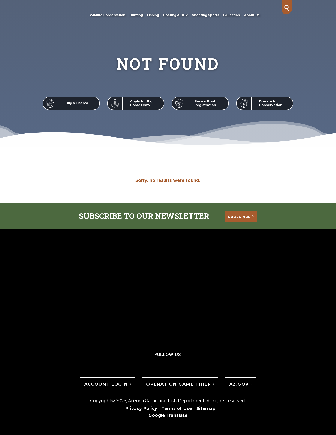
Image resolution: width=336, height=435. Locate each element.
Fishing (153, 15)
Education (231, 15)
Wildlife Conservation (107, 15)
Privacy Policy (141, 408)
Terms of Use (177, 408)
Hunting (136, 15)
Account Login (106, 384)
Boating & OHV (175, 15)
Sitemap (206, 408)
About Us (251, 15)
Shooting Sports (205, 15)
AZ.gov (239, 384)
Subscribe (242, 216)
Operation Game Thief (178, 384)
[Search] (287, 8)
